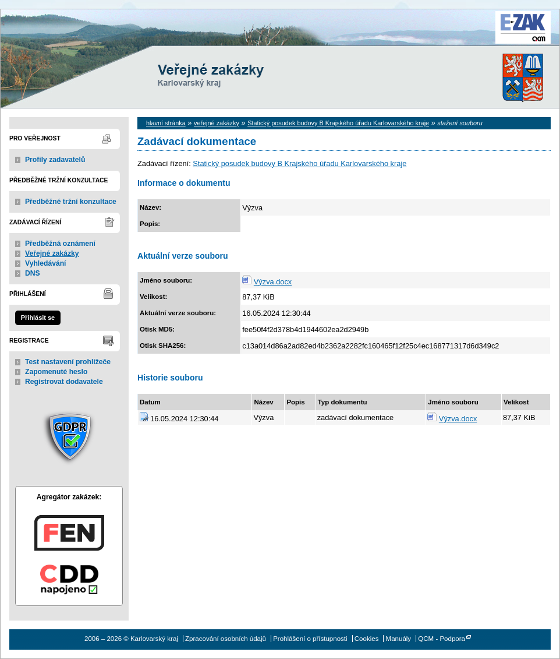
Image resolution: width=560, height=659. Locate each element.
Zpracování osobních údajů (225, 638)
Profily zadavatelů (55, 160)
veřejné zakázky (216, 122)
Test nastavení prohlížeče (68, 362)
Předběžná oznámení (60, 243)
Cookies (367, 638)
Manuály (399, 638)
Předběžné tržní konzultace (70, 202)
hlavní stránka (166, 122)
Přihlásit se (38, 317)
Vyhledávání (45, 263)
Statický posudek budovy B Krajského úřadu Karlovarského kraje (338, 122)
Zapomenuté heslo (56, 372)
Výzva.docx (273, 281)
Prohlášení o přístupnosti (310, 638)
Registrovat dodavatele (64, 382)
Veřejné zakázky (52, 253)
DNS (32, 273)
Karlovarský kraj (245, 37)
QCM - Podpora (441, 638)
